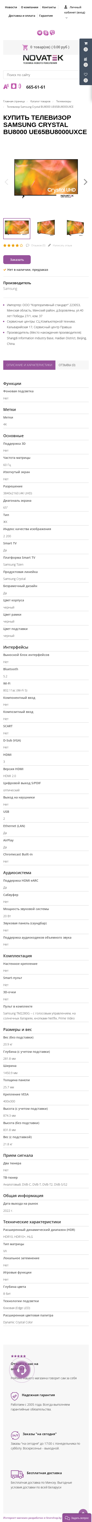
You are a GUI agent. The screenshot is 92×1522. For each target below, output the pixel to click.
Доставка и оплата (22, 16)
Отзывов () (38, 245)
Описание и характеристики (29, 365)
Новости (11, 7)
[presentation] (6, 181)
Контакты (49, 7)
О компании (29, 7)
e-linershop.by (52, 1518)
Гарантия (46, 16)
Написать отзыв (62, 245)
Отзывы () (67, 365)
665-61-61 (35, 87)
